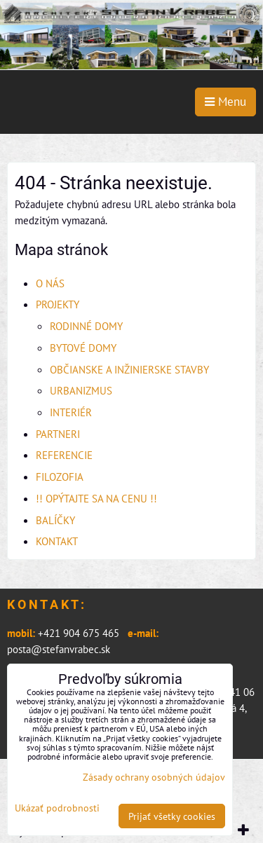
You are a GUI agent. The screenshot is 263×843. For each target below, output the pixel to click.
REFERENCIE (64, 455)
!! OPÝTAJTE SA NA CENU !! (96, 498)
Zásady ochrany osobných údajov (154, 776)
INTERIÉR (71, 412)
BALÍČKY (55, 520)
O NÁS (50, 283)
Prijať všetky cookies (171, 816)
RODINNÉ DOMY (86, 326)
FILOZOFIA (59, 477)
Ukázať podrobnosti (57, 808)
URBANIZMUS (81, 390)
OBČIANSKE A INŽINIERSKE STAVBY (129, 369)
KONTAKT (57, 541)
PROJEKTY (57, 304)
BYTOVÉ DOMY (83, 348)
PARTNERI (58, 434)
